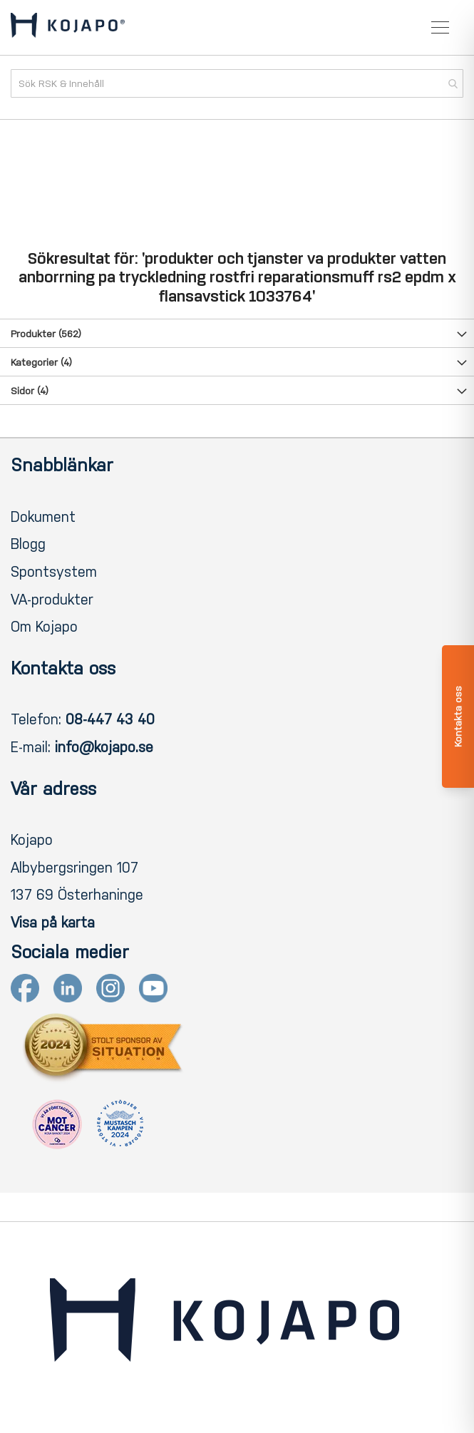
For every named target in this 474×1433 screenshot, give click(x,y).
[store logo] (68, 28)
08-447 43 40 (110, 719)
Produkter (46, 334)
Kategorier (41, 362)
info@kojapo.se (104, 747)
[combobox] (237, 83)
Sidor (29, 391)
